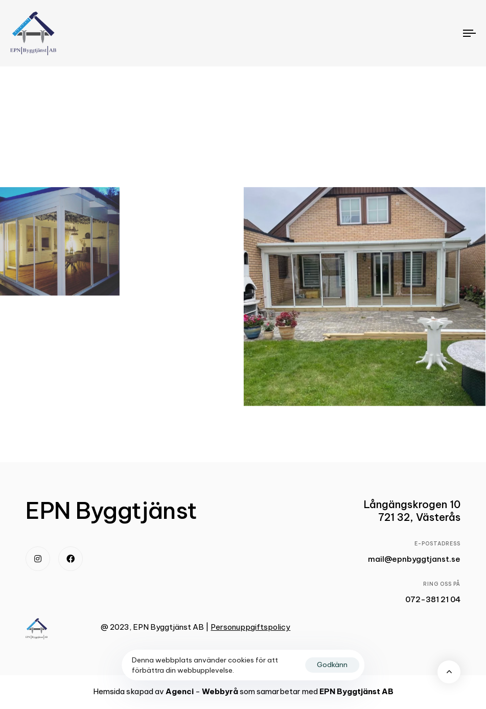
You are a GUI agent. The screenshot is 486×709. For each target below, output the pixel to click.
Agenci (180, 691)
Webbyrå (220, 691)
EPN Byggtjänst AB (356, 691)
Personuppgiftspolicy (250, 627)
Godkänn (332, 664)
